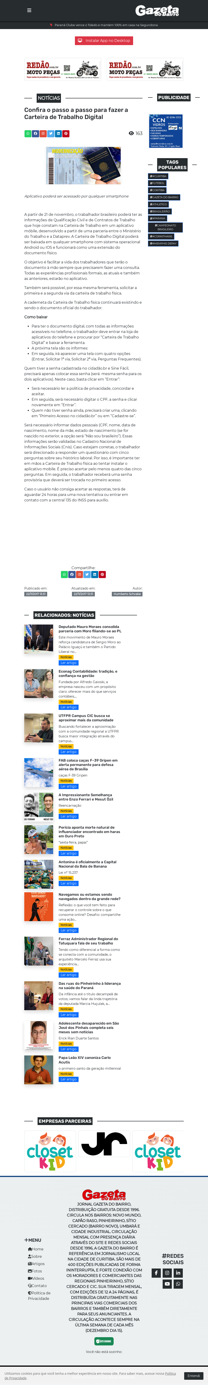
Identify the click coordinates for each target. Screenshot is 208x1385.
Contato (37, 1286)
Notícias (66, 657)
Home (36, 1249)
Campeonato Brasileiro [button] (165, 227)
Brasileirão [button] (160, 211)
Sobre (35, 1256)
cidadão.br (97, 368)
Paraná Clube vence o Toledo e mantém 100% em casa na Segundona (106, 25)
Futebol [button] (157, 183)
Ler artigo (69, 663)
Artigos (36, 1264)
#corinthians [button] (161, 236)
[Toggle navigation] (29, 10)
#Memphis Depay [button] (163, 243)
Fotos (35, 1271)
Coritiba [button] (157, 190)
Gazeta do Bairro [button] (164, 197)
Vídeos (36, 1278)
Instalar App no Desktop (104, 40)
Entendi (194, 1376)
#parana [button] (157, 218)
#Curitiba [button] (158, 176)
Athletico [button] (158, 204)
